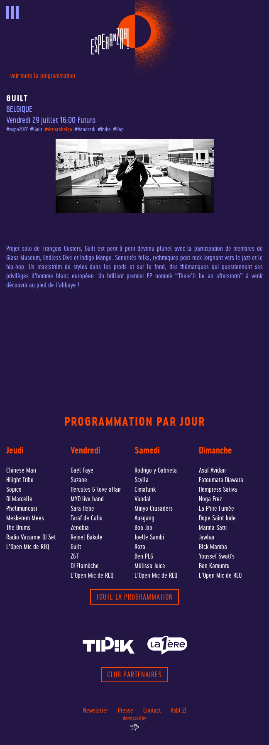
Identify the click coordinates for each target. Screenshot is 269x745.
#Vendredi (84, 129)
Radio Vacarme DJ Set (31, 537)
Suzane (79, 479)
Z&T (75, 556)
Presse (125, 710)
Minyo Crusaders (153, 508)
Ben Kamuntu (214, 565)
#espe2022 (17, 129)
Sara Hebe (82, 508)
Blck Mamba (213, 546)
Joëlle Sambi (149, 537)
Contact (152, 710)
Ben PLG (143, 556)
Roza (139, 546)
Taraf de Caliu (87, 518)
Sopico (14, 489)
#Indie (104, 129)
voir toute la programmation (42, 75)
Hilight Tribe (20, 479)
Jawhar (207, 537)
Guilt (76, 546)
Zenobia (80, 527)
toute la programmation (134, 597)
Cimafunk (145, 489)
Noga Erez (210, 499)
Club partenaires (134, 674)
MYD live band (87, 499)
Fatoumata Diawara (221, 479)
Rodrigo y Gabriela (155, 470)
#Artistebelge (58, 129)
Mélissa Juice (149, 565)
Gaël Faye (82, 470)
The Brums (18, 527)
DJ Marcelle (19, 499)
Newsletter (95, 710)
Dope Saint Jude (217, 518)
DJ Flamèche (85, 565)
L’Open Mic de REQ (27, 546)
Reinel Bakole (87, 537)
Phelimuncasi (21, 508)
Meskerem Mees (25, 518)
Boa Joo (143, 527)
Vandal (142, 499)
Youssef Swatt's (217, 556)
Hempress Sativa (218, 489)
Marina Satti (213, 527)
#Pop (118, 129)
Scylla (141, 479)
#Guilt (36, 129)
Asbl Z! (178, 710)
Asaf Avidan (212, 470)
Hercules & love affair (96, 489)
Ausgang (144, 518)
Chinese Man (21, 470)
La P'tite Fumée (216, 508)
